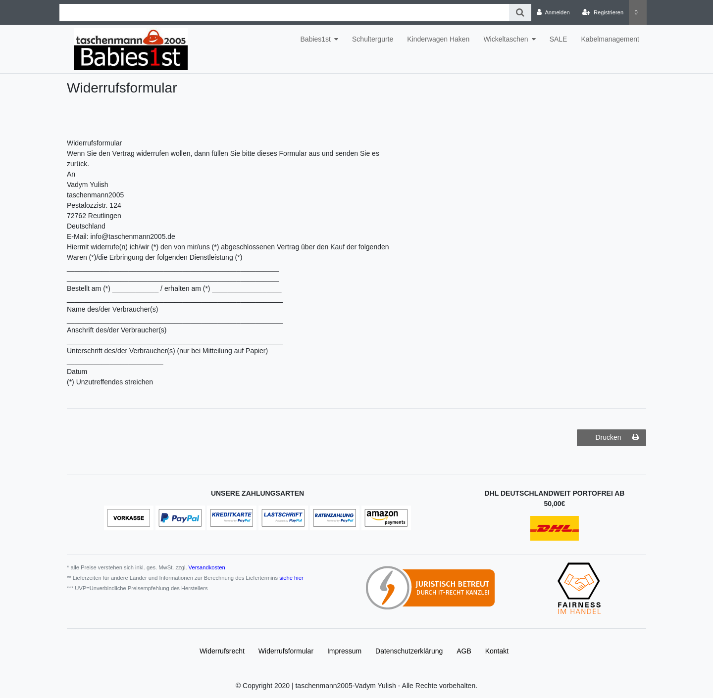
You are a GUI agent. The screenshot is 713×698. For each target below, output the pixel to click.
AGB (464, 651)
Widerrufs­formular (285, 651)
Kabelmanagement (610, 39)
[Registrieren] (603, 12)
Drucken (617, 437)
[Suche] (520, 12)
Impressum (344, 651)
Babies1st (316, 39)
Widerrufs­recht (222, 651)
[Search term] (284, 12)
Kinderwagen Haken (438, 39)
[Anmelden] (553, 12)
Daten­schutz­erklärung (409, 651)
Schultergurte (372, 39)
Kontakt (497, 651)
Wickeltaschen (505, 39)
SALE (558, 39)
